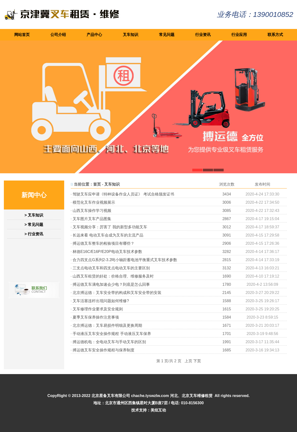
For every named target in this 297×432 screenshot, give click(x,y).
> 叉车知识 (34, 215)
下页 (197, 361)
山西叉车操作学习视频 (92, 211)
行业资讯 (203, 35)
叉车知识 (130, 35)
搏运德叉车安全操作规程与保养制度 (103, 350)
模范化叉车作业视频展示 (94, 202)
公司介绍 (58, 35)
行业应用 (239, 35)
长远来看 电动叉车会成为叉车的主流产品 (108, 235)
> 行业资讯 (34, 234)
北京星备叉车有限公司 (110, 396)
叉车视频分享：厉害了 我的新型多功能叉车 (110, 227)
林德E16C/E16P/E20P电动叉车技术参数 (107, 252)
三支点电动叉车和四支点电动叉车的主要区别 (111, 268)
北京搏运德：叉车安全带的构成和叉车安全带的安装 (117, 293)
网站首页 (22, 35)
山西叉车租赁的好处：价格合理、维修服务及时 (113, 276)
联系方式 (275, 35)
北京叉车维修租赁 (197, 396)
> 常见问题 (34, 225)
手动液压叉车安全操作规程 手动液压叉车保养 (112, 334)
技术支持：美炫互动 (148, 410)
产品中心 (94, 35)
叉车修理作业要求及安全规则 (98, 309)
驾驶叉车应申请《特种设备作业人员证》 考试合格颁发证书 (123, 194)
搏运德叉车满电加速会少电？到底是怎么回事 (111, 284)
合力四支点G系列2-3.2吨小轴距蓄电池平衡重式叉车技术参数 (125, 260)
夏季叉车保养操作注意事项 (96, 317)
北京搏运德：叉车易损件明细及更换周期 (107, 325)
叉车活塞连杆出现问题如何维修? (101, 301)
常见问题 (166, 35)
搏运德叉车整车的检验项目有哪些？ (103, 243)
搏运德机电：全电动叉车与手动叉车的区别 (109, 342)
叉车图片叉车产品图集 (92, 219)
